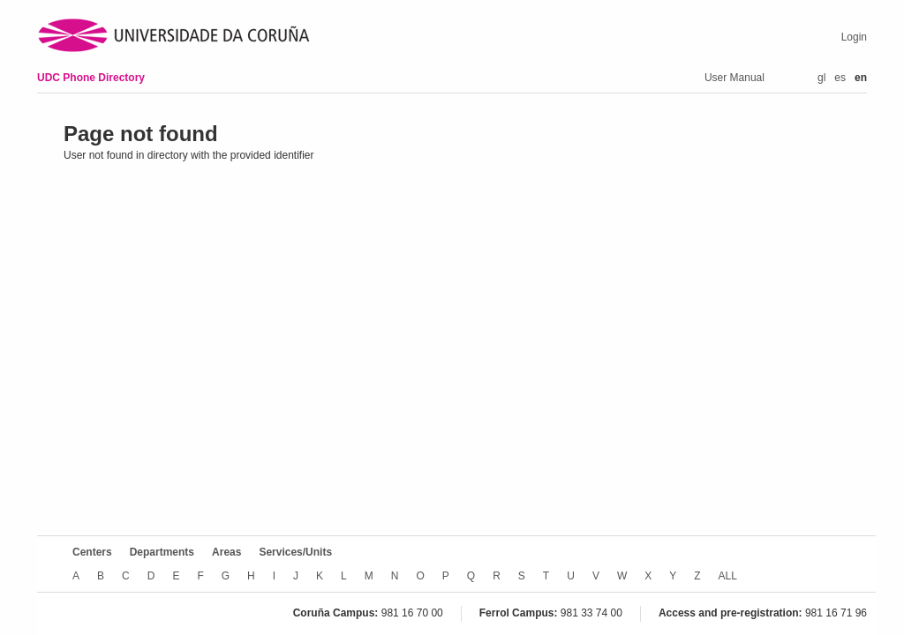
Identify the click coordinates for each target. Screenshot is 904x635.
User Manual (734, 77)
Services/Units (295, 552)
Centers (92, 552)
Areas (226, 552)
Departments (162, 552)
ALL (728, 576)
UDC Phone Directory (91, 77)
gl (821, 77)
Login (854, 37)
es (840, 77)
